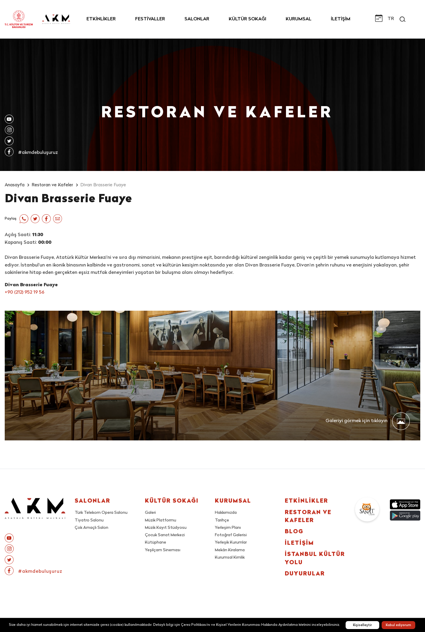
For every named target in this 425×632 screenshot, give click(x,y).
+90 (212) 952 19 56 (24, 292)
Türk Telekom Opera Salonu (101, 513)
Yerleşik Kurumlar (231, 542)
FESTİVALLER (150, 19)
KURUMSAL (298, 19)
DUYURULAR (305, 574)
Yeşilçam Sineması (162, 550)
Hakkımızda (226, 513)
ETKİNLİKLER (101, 19)
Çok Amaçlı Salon (91, 528)
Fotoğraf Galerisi (231, 535)
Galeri (150, 513)
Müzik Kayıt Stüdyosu (166, 528)
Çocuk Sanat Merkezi (165, 535)
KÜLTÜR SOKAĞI (247, 19)
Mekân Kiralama (230, 550)
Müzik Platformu (160, 520)
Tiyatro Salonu (89, 520)
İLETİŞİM (340, 19)
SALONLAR (196, 19)
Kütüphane (155, 542)
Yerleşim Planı (228, 528)
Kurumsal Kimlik (230, 557)
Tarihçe (222, 520)
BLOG (294, 532)
